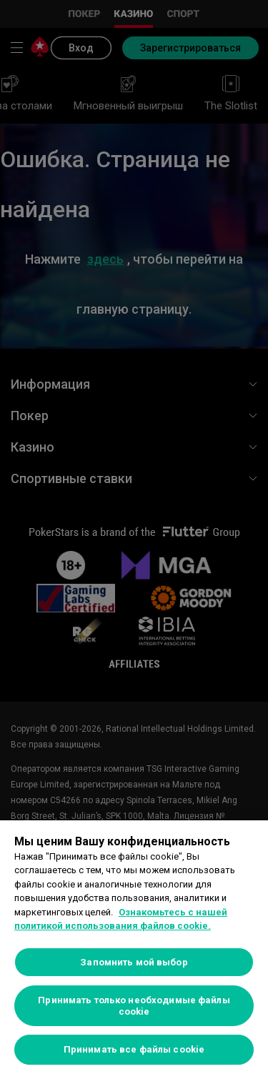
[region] (134, 949)
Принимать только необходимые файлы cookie (133, 1006)
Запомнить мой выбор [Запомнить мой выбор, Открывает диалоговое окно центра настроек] (133, 962)
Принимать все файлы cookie (134, 1049)
